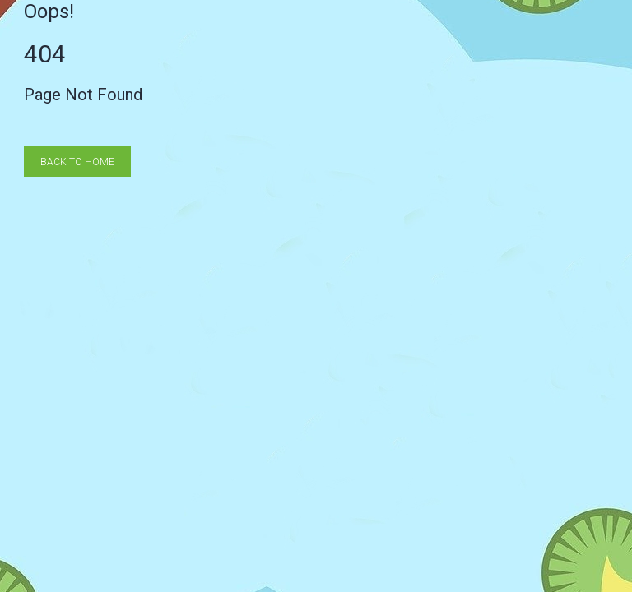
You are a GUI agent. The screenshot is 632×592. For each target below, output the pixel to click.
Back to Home (77, 162)
